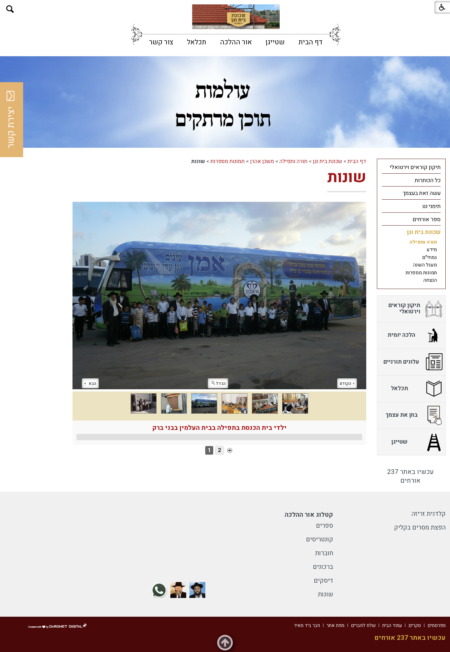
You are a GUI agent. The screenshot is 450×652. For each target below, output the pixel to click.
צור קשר (161, 42)
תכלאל (196, 42)
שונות (346, 177)
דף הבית (310, 42)
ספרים (324, 525)
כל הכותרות (428, 180)
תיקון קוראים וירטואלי (415, 167)
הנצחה (430, 280)
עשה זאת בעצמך (421, 193)
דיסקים (323, 580)
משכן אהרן (262, 161)
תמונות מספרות (227, 161)
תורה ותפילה (293, 161)
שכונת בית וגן (327, 161)
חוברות (324, 553)
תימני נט (431, 206)
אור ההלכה (236, 42)
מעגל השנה (425, 265)
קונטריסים (319, 539)
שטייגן (275, 42)
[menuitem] (310, 42)
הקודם (347, 383)
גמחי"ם (429, 257)
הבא (90, 383)
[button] (10, 9)
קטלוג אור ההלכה (309, 514)
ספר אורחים (426, 219)
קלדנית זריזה (429, 513)
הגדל (219, 383)
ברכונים (323, 566)
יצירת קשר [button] (11, 119)
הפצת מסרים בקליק (420, 527)
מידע (432, 249)
